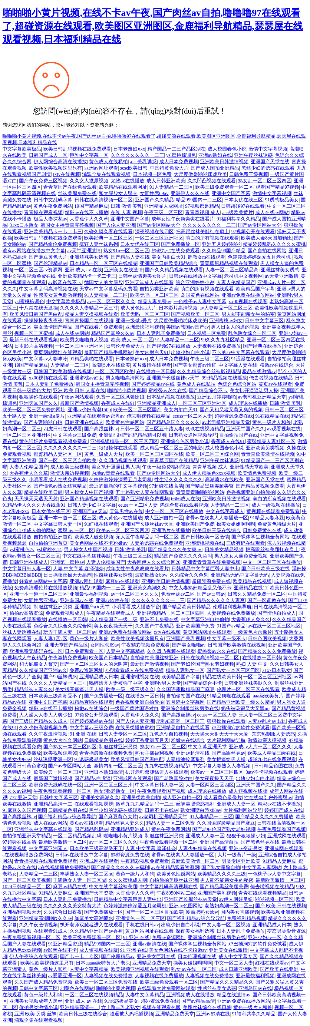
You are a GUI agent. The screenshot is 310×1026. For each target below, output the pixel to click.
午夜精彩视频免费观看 (145, 644)
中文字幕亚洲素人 (48, 848)
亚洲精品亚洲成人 (156, 403)
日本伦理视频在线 (197, 956)
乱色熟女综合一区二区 (252, 333)
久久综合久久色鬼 (189, 575)
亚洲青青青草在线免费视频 (212, 562)
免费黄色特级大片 (276, 524)
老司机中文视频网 (243, 276)
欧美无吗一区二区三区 (154, 295)
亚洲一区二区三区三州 (108, 784)
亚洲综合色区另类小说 (184, 441)
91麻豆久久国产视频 (24, 810)
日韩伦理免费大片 (125, 346)
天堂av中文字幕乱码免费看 (108, 288)
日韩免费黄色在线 (262, 530)
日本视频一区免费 (152, 174)
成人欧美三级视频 (69, 466)
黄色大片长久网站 (62, 740)
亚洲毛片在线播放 (170, 530)
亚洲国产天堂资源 (93, 892)
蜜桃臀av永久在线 (167, 390)
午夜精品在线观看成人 (110, 613)
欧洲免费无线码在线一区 (36, 651)
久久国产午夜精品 (154, 625)
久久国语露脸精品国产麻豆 (186, 689)
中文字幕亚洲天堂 (207, 746)
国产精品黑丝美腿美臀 (209, 485)
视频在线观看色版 (161, 1007)
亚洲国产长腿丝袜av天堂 (173, 377)
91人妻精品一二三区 (171, 187)
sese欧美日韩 (134, 167)
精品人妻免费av (154, 301)
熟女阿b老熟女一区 (114, 791)
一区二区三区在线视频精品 (94, 994)
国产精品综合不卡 (208, 390)
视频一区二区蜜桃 (33, 333)
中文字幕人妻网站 (261, 867)
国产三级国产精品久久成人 (38, 721)
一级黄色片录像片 (252, 632)
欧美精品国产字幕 (255, 288)
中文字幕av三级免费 (74, 435)
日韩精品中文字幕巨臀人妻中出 (205, 568)
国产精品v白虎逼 (92, 778)
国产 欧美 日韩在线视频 (280, 905)
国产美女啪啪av (189, 644)
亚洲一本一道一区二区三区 (67, 517)
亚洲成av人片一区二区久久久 (260, 746)
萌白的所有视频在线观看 (212, 237)
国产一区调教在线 (266, 600)
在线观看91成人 (51, 931)
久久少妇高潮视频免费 (43, 727)
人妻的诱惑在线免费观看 (156, 543)
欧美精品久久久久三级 (221, 873)
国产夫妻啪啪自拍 (43, 422)
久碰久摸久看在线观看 (108, 231)
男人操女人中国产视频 (89, 492)
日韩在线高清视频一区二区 (103, 199)
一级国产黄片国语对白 (134, 708)
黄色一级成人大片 (103, 454)
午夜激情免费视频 (67, 657)
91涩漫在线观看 (248, 358)
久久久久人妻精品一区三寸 (89, 307)
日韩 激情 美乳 (126, 206)
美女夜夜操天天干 (113, 625)
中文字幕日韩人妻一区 (58, 524)
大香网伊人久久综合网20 (153, 562)
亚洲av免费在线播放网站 (248, 295)
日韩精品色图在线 (103, 740)
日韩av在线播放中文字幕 (195, 276)
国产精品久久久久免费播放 (267, 651)
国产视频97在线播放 (168, 346)
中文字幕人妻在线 (238, 365)
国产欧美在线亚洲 (279, 969)
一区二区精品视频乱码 (77, 835)
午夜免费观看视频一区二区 (62, 791)
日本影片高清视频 (178, 307)
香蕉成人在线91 (118, 403)
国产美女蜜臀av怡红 (194, 365)
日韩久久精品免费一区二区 (257, 594)
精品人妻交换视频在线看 (91, 314)
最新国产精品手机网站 (108, 352)
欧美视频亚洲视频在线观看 (140, 969)
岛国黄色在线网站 (200, 295)
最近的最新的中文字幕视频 (118, 485)
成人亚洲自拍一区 (163, 517)
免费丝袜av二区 (178, 594)
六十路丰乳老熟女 (120, 1007)
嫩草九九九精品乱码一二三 (145, 803)
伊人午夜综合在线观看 (33, 956)
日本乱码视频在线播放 (171, 396)
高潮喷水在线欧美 (110, 365)
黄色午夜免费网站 (52, 206)
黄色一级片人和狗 (135, 873)
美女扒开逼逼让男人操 (254, 390)
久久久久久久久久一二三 (137, 155)
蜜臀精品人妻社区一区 (271, 441)
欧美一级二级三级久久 (130, 689)
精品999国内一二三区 (199, 199)
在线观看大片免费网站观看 (166, 988)
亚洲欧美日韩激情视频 (224, 161)
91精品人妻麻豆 (267, 517)
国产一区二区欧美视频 (26, 880)
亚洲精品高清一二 (53, 803)
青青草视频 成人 (202, 212)
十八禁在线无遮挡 (38, 307)
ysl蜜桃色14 (49, 549)
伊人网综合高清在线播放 (60, 161)
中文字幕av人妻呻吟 (45, 358)
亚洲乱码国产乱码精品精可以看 (133, 435)
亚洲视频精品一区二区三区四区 (124, 441)
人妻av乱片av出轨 (267, 721)
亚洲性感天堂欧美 (249, 466)
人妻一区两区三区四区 (210, 784)
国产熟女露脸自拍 (220, 867)
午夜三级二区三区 (163, 212)
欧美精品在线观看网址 (123, 187)
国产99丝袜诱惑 (60, 676)
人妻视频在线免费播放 (217, 346)
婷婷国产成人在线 (283, 810)
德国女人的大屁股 (103, 282)
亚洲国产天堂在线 (270, 161)
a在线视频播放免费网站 (27, 854)
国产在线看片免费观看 (98, 326)
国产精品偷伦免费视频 (52, 244)
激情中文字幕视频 (268, 148)
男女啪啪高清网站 (125, 377)
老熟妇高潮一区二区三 (180, 721)
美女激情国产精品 (53, 326)
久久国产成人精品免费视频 (43, 982)
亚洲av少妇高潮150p (89, 409)
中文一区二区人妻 (233, 962)
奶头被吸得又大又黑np (245, 708)
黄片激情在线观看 (151, 365)
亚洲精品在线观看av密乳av (96, 416)
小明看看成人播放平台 (136, 606)
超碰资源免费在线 (233, 416)
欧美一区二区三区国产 (137, 409)
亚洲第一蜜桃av (67, 562)
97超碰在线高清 (166, 485)
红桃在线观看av (272, 962)
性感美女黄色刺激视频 (58, 295)
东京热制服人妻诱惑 (273, 733)
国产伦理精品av (50, 263)
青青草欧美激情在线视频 (267, 454)
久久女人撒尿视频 (89, 180)
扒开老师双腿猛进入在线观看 (156, 772)
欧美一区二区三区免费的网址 (33, 409)
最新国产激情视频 (79, 403)
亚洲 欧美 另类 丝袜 (35, 1013)
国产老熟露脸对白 (173, 778)
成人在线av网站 (272, 212)
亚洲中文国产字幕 (231, 193)
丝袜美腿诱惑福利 (195, 803)
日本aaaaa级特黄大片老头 (103, 962)
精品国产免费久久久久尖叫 (183, 555)
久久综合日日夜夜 (62, 912)
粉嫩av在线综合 (276, 365)
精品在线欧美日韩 (43, 492)
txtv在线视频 (66, 174)
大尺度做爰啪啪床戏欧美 (200, 174)
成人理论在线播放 (248, 403)
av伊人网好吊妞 (236, 899)
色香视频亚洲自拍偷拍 (250, 492)
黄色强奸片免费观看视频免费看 (53, 441)
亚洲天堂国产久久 (38, 403)
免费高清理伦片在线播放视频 (45, 587)
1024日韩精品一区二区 (26, 886)
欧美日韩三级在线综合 (216, 530)
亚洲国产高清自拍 (219, 842)
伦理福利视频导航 (232, 606)
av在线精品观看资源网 (175, 867)
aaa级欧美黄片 (237, 212)
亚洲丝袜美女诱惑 (89, 257)
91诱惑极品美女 (282, 199)
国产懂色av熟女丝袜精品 (60, 485)
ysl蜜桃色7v (22, 549)
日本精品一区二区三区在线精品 (103, 263)
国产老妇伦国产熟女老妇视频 (202, 664)
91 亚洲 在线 (83, 733)
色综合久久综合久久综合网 (63, 625)
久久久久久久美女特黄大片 (72, 905)
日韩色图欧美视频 (267, 638)
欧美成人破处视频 (93, 536)
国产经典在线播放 (262, 346)
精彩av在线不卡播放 (86, 212)
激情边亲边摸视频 (69, 473)
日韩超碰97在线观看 (243, 206)
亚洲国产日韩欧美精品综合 (169, 263)
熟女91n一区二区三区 (126, 250)
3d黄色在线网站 (77, 988)
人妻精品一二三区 (69, 365)
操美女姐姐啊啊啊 (235, 524)
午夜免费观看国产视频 (161, 791)
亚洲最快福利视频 (144, 326)
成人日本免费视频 (178, 161)
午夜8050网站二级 (176, 892)
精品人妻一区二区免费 (170, 823)
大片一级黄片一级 (236, 854)
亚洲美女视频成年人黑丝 (36, 1001)
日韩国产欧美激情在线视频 (63, 371)
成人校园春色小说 (227, 148)
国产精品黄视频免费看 (260, 485)
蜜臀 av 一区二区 (76, 530)
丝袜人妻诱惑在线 (21, 632)
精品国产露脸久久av (112, 333)
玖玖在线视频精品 (204, 428)
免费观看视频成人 (64, 613)
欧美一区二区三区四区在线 (154, 454)
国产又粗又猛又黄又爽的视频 (231, 409)
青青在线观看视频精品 (262, 892)
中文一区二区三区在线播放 (174, 511)
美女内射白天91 (169, 257)
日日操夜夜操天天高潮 (67, 575)
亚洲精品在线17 (251, 587)
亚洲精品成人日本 (98, 676)
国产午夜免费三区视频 (43, 180)
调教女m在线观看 (206, 257)
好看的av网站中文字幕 (43, 581)
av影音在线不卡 (65, 282)
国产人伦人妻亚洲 (115, 225)
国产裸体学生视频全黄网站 (260, 536)
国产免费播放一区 (180, 244)
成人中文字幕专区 (238, 956)
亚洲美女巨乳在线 (156, 956)
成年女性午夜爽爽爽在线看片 (182, 218)
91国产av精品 (231, 625)
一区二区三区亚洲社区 (159, 237)
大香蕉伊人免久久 (250, 619)
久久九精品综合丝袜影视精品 (208, 371)
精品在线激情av (233, 994)
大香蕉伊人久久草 (89, 218)
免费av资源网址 (86, 670)
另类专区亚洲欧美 (241, 861)
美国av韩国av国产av (187, 326)
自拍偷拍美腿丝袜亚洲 (154, 657)
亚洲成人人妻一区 (236, 803)
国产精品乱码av (91, 829)
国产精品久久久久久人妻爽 (216, 600)
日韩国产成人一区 (48, 155)
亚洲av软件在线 (112, 600)
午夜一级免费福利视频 (166, 466)
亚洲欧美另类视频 (265, 447)
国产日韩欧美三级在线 (265, 568)
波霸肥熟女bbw (151, 575)
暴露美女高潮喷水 (93, 918)
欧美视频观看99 (60, 753)
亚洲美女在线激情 (123, 269)
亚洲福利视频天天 (21, 912)
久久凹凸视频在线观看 (211, 180)
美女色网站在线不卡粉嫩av (98, 543)
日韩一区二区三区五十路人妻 (151, 428)
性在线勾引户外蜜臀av (268, 797)
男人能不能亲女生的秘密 (248, 314)
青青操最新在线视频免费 (106, 753)
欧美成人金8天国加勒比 (266, 237)
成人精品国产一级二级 (113, 619)
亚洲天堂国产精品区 (66, 644)
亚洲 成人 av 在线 (83, 269)
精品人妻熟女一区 (185, 670)
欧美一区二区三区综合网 (212, 454)
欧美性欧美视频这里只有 (55, 167)
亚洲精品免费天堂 (151, 962)
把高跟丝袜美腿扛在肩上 (202, 231)
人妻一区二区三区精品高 (232, 269)
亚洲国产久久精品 (154, 199)
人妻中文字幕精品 (125, 651)
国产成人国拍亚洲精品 (215, 167)
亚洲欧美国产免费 (195, 524)
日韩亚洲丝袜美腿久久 (248, 683)
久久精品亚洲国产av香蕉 (96, 931)
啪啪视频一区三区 (274, 899)
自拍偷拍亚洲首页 (53, 536)
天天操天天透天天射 (36, 498)
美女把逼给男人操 (226, 759)
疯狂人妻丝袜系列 (98, 244)
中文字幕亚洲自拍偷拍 (205, 619)
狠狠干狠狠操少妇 (245, 835)
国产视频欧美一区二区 (195, 314)
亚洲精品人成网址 (163, 206)
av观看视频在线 (284, 428)
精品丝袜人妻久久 (33, 689)
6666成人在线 (185, 498)
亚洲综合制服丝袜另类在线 (190, 708)
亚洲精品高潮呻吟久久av (45, 918)
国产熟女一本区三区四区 (233, 670)
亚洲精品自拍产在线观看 (182, 727)
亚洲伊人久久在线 (190, 193)
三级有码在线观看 (245, 543)
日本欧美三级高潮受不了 (55, 695)
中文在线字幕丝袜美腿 (86, 555)
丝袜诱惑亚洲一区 (52, 759)
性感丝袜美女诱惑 (113, 575)
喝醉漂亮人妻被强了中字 (115, 683)
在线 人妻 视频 (126, 212)
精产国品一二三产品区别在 (176, 148)
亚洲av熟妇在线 (215, 155)
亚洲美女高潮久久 (147, 587)
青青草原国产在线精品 (174, 460)
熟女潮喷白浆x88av (200, 810)
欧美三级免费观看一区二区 (224, 187)
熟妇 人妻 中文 (252, 664)
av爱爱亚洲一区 (65, 975)
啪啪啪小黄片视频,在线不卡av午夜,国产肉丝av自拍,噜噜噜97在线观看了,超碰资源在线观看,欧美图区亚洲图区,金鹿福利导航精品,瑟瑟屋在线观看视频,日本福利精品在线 (152, 26)
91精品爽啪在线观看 (91, 358)
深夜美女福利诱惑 (195, 931)
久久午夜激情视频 (48, 733)
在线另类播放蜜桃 (134, 727)
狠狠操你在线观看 (38, 396)
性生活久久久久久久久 (178, 479)
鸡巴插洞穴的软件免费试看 (241, 727)
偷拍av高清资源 (26, 613)
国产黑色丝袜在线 (260, 842)
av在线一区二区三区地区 (274, 625)
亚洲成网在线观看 (132, 778)
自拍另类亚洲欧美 (159, 288)
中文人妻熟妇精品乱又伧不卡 (200, 587)
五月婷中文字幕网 (185, 702)
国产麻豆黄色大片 (48, 257)
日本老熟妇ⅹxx (129, 148)
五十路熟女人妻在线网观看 (145, 492)
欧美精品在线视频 (252, 581)
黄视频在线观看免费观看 (273, 511)
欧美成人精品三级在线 (271, 753)
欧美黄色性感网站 (125, 422)
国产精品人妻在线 (130, 257)
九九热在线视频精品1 (167, 765)
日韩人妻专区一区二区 (123, 733)
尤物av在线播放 (127, 180)
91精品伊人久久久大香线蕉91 (33, 505)
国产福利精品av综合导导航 (67, 816)
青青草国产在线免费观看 (70, 187)
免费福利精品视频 (246, 918)
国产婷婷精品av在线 (153, 384)
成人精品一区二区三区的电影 (171, 447)
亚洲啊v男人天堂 (163, 683)
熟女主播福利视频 (154, 753)
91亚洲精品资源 (65, 943)
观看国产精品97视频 (277, 187)
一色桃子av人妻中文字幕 (199, 301)
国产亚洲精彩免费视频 (144, 498)
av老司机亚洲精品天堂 (262, 396)
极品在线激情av (259, 371)
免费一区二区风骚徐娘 (120, 396)
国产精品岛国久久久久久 (173, 422)
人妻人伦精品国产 (235, 282)
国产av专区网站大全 (158, 225)
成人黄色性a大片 (138, 307)
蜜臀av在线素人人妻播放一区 (216, 517)
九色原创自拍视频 (168, 733)
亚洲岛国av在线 (77, 600)
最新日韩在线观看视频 (33, 339)
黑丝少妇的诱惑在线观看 (268, 167)
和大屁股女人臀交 (118, 193)
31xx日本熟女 (23, 225)
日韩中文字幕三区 (264, 320)
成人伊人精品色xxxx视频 (209, 473)
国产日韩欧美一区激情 (205, 536)
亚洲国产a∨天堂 (89, 511)
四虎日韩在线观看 (62, 428)
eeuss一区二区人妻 (192, 416)
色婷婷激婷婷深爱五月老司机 (260, 257)
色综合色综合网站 (237, 384)
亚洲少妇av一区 (265, 937)
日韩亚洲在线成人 (84, 422)
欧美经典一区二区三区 (108, 237)
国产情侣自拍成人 (276, 613)
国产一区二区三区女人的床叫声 (94, 664)
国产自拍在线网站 (267, 250)
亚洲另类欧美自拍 (140, 797)
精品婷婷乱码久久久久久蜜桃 (274, 244)
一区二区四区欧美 (114, 371)
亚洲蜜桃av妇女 (226, 320)
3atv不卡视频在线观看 (269, 772)
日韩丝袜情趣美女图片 (142, 276)
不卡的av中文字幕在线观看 (241, 352)
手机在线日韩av (142, 924)
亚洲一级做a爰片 (134, 320)
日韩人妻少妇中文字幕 (92, 505)
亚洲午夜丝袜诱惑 (253, 155)
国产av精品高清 (198, 1001)
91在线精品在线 (272, 416)
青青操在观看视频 (43, 212)
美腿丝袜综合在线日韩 (207, 1007)
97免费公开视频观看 (96, 714)
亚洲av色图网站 (186, 905)
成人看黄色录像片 (222, 797)
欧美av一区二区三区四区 (122, 530)
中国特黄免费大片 (169, 167)
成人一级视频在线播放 (276, 505)
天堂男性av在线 (126, 511)
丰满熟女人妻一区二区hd (86, 873)
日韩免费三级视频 (248, 174)
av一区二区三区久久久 (111, 301)
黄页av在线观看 (275, 384)
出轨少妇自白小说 (190, 352)
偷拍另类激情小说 (38, 1007)
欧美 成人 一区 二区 (132, 339)
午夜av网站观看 (77, 396)
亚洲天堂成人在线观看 (149, 282)
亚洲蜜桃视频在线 (204, 543)
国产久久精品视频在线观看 (174, 269)
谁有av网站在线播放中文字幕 (33, 250)
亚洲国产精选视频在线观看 (89, 498)
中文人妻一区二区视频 (226, 924)
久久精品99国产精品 (224, 250)
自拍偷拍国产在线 (238, 435)
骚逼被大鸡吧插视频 (131, 1013)
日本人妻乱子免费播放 (161, 333)
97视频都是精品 (202, 206)
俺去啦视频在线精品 (271, 377)
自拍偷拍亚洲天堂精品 (26, 835)
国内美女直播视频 (239, 912)
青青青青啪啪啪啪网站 (200, 492)
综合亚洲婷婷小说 (195, 282)
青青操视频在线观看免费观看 (45, 861)
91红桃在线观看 (101, 524)
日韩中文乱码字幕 (53, 199)
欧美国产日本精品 (108, 657)
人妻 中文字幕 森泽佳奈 (78, 568)
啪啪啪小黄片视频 (126, 390)
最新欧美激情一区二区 (62, 842)
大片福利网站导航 (226, 740)
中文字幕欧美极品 (21, 148)
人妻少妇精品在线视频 (202, 848)
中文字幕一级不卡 (226, 638)
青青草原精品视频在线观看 (229, 263)
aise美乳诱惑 (143, 161)
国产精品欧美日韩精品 (186, 606)
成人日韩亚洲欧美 (166, 180)
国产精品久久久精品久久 (226, 982)
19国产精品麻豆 (91, 206)
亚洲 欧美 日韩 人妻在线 (79, 390)
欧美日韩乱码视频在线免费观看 (77, 148)
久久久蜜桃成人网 (127, 880)
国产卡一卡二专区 (79, 956)
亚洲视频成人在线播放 (190, 994)
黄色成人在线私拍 (108, 161)
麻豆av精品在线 (70, 886)
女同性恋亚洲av (41, 600)
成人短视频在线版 (248, 791)
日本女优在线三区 (243, 199)
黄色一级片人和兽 (271, 422)
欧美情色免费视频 (257, 473)
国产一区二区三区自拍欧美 (67, 460)
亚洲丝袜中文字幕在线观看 (43, 829)
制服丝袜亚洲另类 (53, 606)
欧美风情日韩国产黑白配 (36, 314)
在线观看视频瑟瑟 (93, 803)
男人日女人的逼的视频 (235, 326)
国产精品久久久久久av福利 (120, 867)
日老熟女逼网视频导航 (193, 435)
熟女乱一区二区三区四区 (264, 180)
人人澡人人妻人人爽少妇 (45, 714)
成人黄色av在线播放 (120, 517)
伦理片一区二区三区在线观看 (248, 689)
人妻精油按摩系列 (185, 759)
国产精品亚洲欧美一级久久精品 (241, 702)
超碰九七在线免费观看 (175, 250)
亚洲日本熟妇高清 (103, 772)
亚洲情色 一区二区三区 (140, 918)
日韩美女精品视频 (224, 549)
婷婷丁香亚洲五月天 (147, 740)
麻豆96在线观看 (122, 581)
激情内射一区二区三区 (118, 765)
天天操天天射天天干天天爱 (219, 733)
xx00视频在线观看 (248, 301)
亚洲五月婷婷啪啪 (221, 244)
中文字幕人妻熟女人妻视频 (222, 765)
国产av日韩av (211, 594)
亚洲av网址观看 (101, 167)
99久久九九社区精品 (223, 339)
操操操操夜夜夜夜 (43, 320)
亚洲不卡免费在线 (159, 619)
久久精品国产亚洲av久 (43, 670)
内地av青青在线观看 (113, 473)
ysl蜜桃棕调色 (181, 155)
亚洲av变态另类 (245, 848)
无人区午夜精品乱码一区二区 (147, 536)
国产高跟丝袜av (101, 428)
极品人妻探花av (50, 218)
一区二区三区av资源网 (38, 269)
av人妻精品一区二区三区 (226, 307)
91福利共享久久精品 (238, 218)
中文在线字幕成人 (225, 511)
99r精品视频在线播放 (224, 377)
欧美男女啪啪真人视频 (84, 339)
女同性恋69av (154, 193)
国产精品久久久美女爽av (175, 549)
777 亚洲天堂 (23, 797)
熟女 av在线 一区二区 (194, 969)
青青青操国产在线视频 (89, 320)
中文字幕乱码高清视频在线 (48, 288)
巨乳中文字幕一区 (89, 155)
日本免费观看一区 (84, 651)
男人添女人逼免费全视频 (241, 555)
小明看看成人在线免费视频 (58, 479)
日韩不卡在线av (161, 810)
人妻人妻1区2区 (51, 638)
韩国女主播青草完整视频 (67, 225)
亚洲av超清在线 (192, 753)
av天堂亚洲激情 (84, 250)
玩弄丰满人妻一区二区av (69, 632)
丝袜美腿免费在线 (77, 193)
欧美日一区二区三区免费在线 (105, 982)
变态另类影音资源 (286, 931)
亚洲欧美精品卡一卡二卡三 (53, 231)
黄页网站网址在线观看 (58, 352)
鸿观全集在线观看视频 (106, 174)
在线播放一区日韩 (155, 371)
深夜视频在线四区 (154, 231)
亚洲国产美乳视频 (185, 638)
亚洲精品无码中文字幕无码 (240, 575)
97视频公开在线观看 (253, 231)
